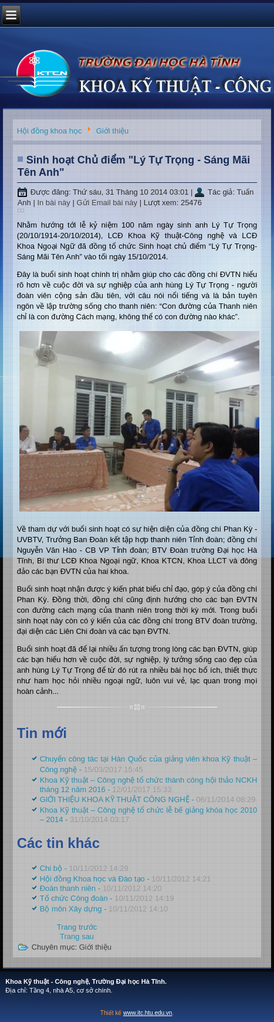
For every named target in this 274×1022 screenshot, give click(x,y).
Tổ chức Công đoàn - (107, 898)
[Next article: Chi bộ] (77, 936)
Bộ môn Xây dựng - (104, 908)
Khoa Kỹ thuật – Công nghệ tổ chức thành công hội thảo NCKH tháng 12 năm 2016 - (149, 785)
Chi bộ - (84, 868)
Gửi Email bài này (107, 202)
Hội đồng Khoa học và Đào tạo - (125, 878)
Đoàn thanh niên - (101, 888)
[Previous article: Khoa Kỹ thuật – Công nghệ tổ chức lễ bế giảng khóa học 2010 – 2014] (77, 927)
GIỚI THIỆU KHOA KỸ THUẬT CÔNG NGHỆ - (148, 799)
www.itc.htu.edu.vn (147, 1013)
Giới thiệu (112, 131)
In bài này (54, 202)
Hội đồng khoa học (49, 131)
